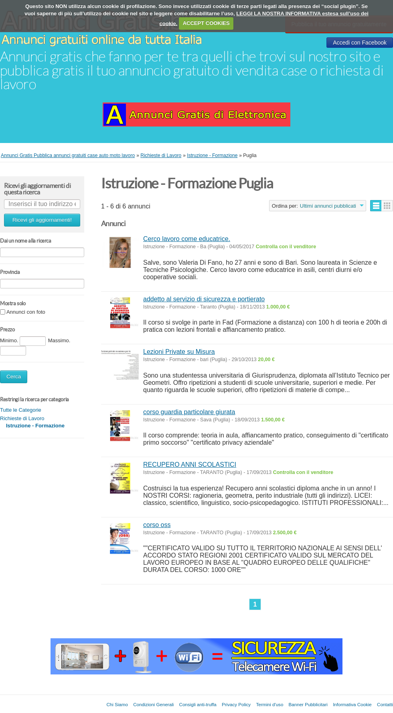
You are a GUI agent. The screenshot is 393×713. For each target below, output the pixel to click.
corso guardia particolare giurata (189, 412)
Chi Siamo (117, 704)
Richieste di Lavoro (22, 418)
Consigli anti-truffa (198, 704)
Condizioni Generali (153, 704)
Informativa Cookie (352, 704)
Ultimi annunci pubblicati (328, 206)
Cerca (13, 377)
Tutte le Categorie (20, 410)
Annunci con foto (25, 312)
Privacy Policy (236, 704)
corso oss (156, 524)
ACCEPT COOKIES (206, 23)
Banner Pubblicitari (308, 704)
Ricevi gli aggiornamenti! (42, 220)
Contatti (385, 704)
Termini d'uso (269, 704)
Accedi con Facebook (360, 42)
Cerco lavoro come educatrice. (186, 238)
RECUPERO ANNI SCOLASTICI (189, 464)
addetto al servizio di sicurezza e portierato (204, 299)
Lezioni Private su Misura (179, 351)
